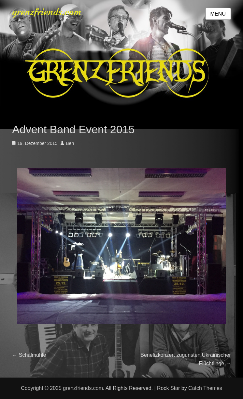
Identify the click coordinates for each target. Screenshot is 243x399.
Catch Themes (205, 388)
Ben (70, 143)
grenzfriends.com (46, 12)
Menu (218, 14)
